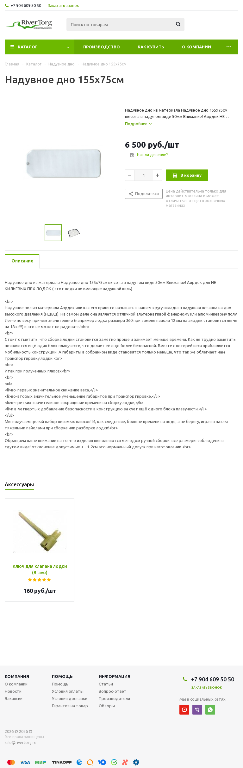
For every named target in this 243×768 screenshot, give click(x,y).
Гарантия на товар (70, 705)
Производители (114, 698)
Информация (114, 676)
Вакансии (13, 698)
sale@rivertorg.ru (20, 742)
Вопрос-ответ (113, 691)
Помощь (62, 676)
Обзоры (107, 705)
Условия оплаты (68, 691)
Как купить (151, 47)
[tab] (138, 123)
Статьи (106, 684)
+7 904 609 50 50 (25, 5)
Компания (17, 676)
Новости (13, 691)
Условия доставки (69, 698)
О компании (196, 47)
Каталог (28, 47)
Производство (101, 47)
